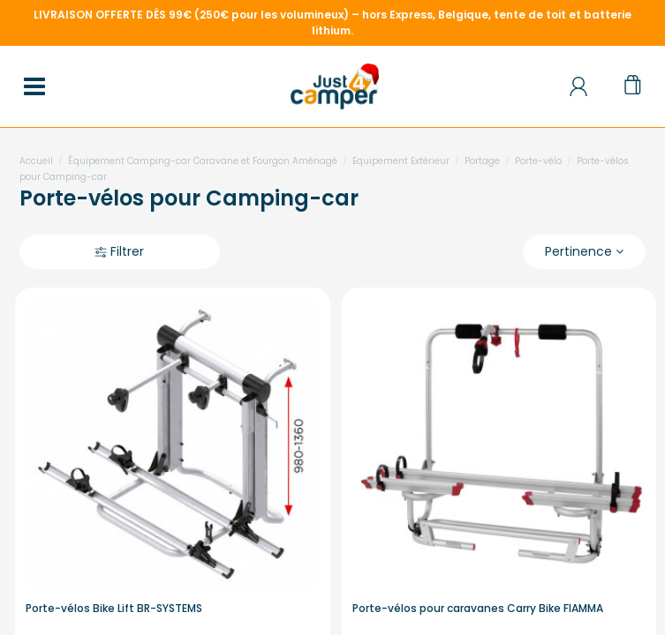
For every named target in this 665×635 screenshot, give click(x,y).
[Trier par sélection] (584, 252)
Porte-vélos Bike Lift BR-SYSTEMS (114, 608)
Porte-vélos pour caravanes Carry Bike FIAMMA (477, 608)
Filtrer (119, 251)
